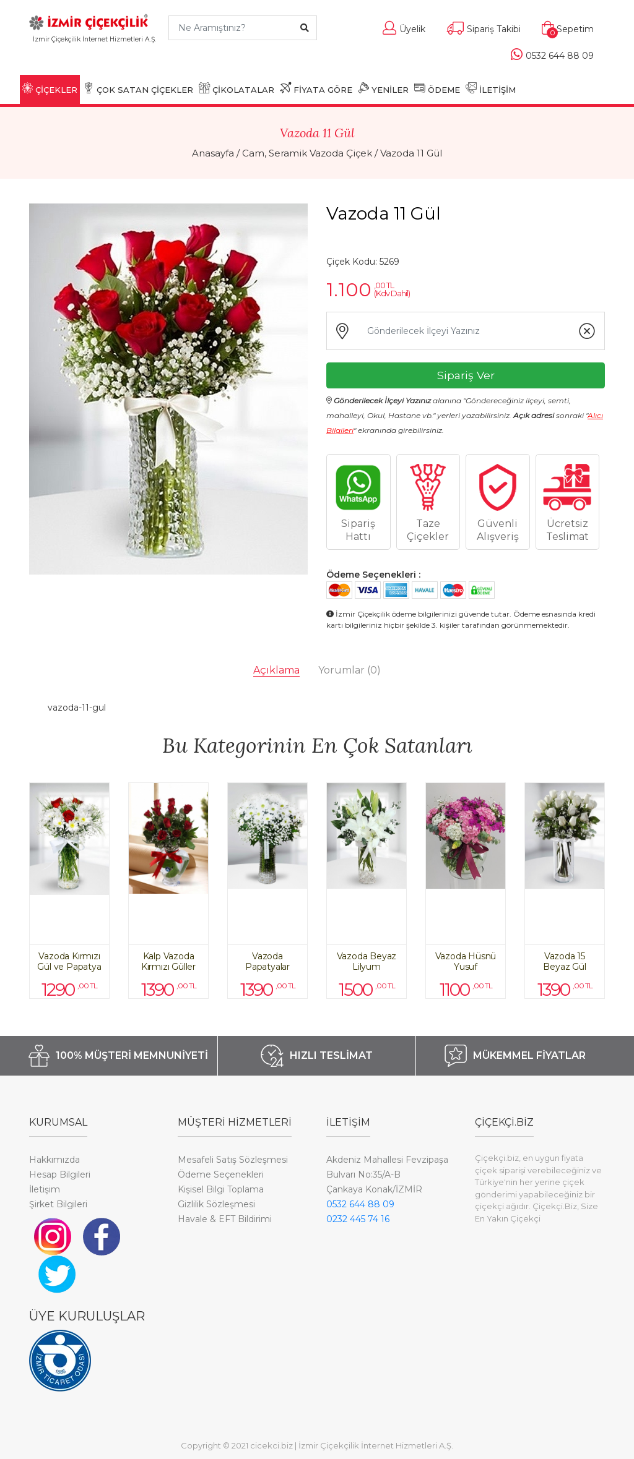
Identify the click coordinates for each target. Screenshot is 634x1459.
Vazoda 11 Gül (411, 153)
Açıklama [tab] (276, 670)
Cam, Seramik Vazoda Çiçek (307, 153)
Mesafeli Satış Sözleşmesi (233, 1159)
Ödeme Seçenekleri (221, 1174)
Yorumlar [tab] (349, 670)
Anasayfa (213, 153)
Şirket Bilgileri (58, 1204)
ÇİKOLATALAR (236, 88)
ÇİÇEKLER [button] (49, 88)
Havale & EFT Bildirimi (225, 1219)
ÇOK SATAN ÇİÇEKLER (138, 88)
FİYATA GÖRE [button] (316, 88)
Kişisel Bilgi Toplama (221, 1189)
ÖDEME (437, 88)
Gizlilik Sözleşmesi (216, 1204)
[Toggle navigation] (94, 57)
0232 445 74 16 (357, 1219)
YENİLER (383, 88)
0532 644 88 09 (360, 1204)
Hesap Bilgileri (59, 1174)
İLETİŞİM (491, 88)
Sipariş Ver (466, 375)
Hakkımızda (54, 1159)
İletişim (44, 1189)
